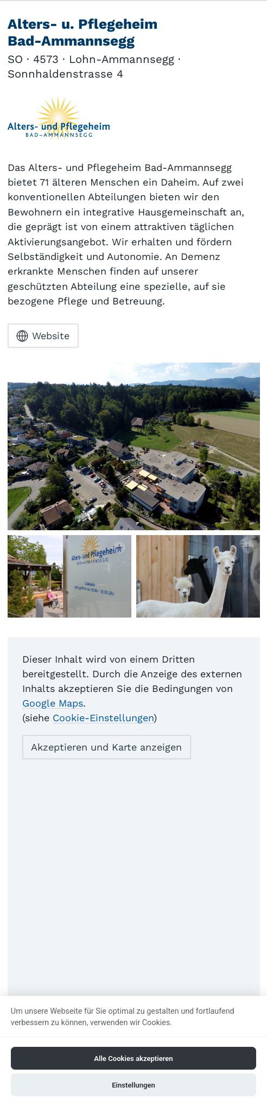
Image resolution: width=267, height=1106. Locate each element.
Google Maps (52, 703)
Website (42, 336)
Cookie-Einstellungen (103, 717)
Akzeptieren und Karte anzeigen (106, 747)
